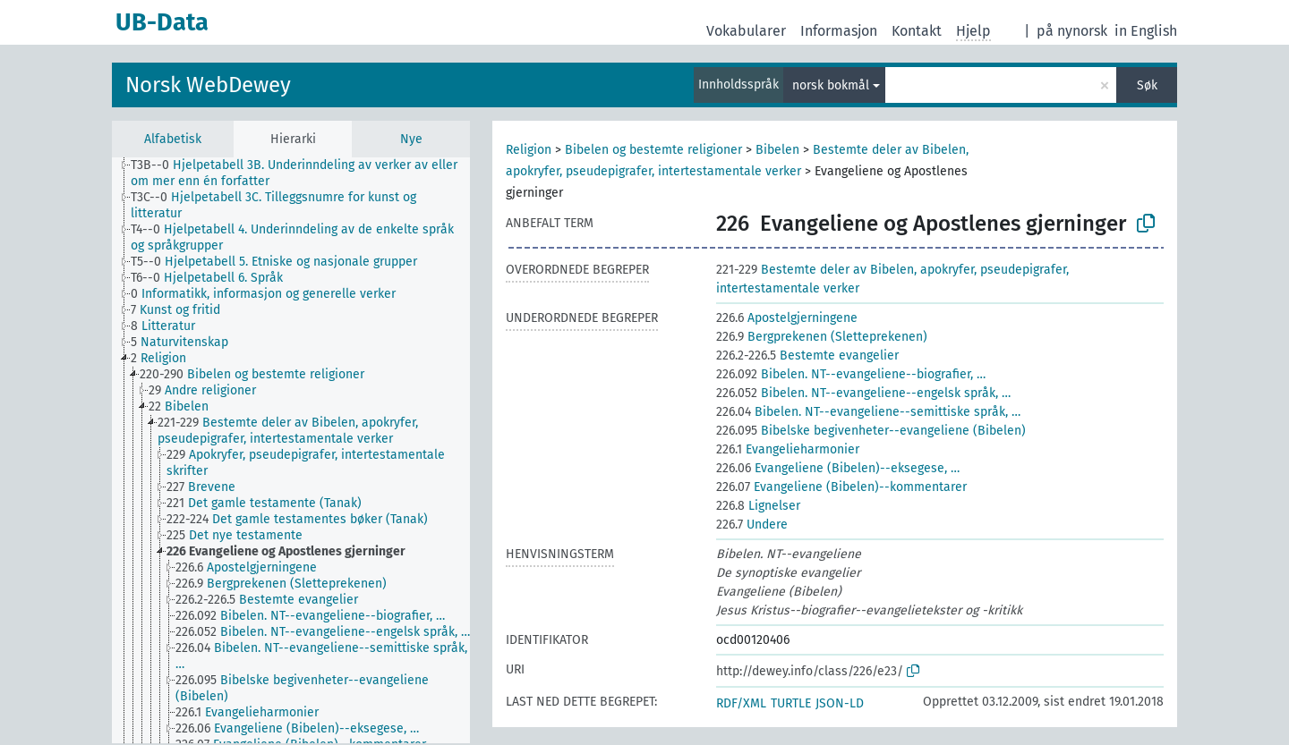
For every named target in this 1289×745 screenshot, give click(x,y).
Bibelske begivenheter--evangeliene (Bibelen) (871, 430)
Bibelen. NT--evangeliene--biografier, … (851, 374)
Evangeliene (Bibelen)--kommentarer (841, 487)
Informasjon (838, 30)
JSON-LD (839, 703)
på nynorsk (1072, 30)
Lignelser (758, 505)
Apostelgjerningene (787, 318)
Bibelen (777, 149)
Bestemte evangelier (807, 355)
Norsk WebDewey (208, 84)
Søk (1147, 85)
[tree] (291, 450)
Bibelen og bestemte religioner (653, 149)
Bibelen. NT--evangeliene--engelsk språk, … (863, 393)
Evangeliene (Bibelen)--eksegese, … (838, 468)
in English (1145, 30)
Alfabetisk (172, 139)
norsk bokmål (830, 85)
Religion (528, 149)
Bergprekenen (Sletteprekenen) (821, 336)
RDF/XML (741, 703)
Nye (411, 139)
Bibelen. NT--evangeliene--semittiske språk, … (868, 411)
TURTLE (791, 703)
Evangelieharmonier (787, 449)
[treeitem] (308, 173)
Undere (752, 524)
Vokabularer (746, 30)
